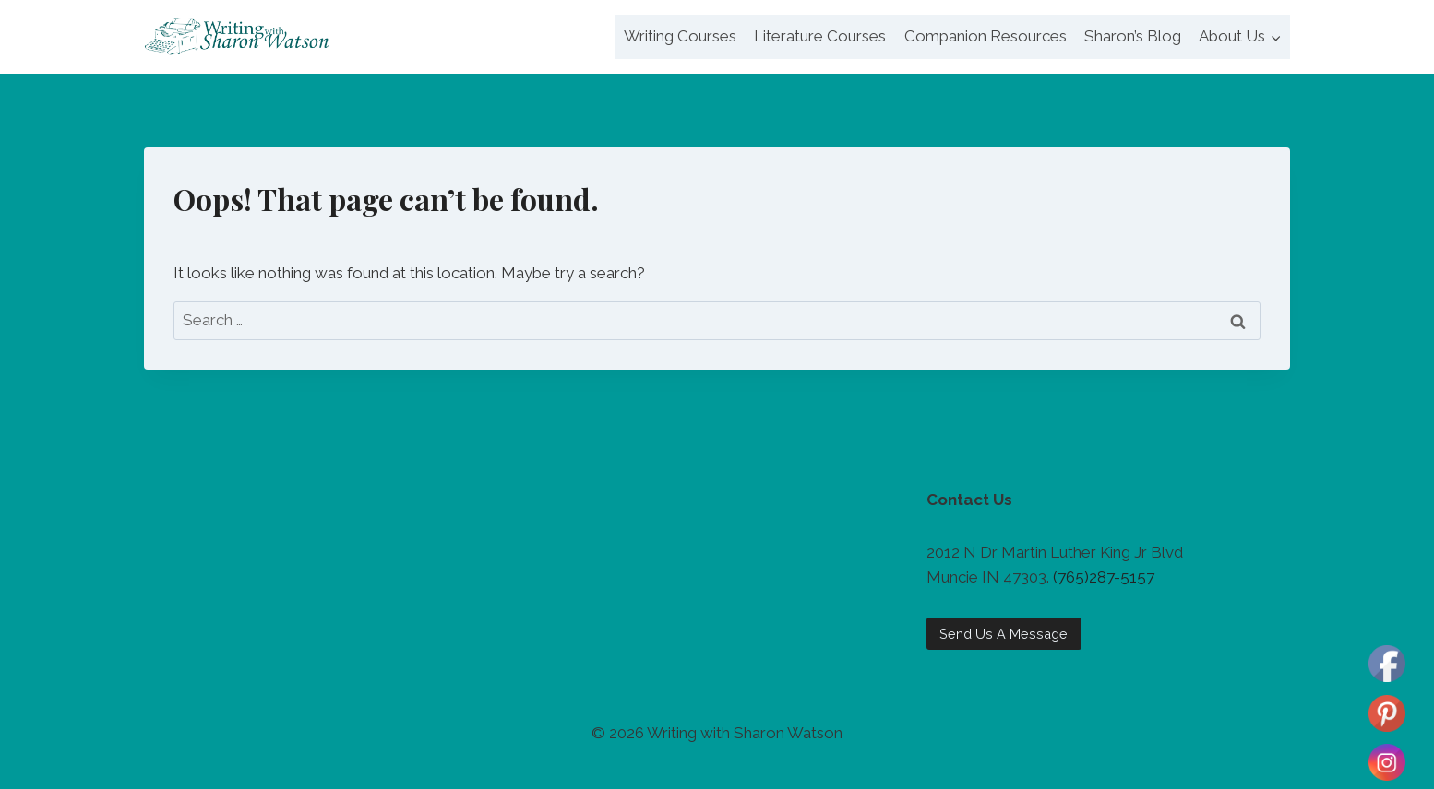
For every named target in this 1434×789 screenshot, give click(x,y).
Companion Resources (985, 36)
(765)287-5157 (1103, 577)
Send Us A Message (1003, 634)
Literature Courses (820, 36)
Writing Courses (680, 36)
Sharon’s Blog (1132, 36)
